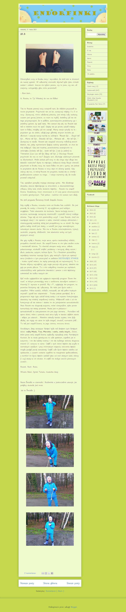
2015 (92, 278)
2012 (92, 288)
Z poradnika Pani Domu (94, 104)
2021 (92, 220)
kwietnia (94, 243)
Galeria (89, 58)
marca (94, 247)
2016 (92, 275)
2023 (92, 213)
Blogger (74, 607)
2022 (92, 217)
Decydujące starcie (93, 94)
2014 (92, 281)
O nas (89, 50)
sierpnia (94, 230)
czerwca (94, 237)
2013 (92, 285)
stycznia (94, 257)
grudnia (94, 223)
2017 (92, 271)
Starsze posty (73, 583)
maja (93, 240)
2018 (92, 268)
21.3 (22, 34)
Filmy (89, 66)
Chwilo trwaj (91, 86)
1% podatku (91, 74)
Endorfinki (90, 46)
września (95, 226)
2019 (92, 265)
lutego (94, 254)
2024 (92, 210)
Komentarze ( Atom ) (55, 591)
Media (89, 70)
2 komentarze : (31, 573)
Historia (89, 54)
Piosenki (89, 62)
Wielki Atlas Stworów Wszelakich (94, 99)
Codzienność (91, 90)
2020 (92, 261)
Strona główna (50, 583)
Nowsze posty (27, 583)
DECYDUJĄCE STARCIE (68, 258)
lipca (93, 233)
